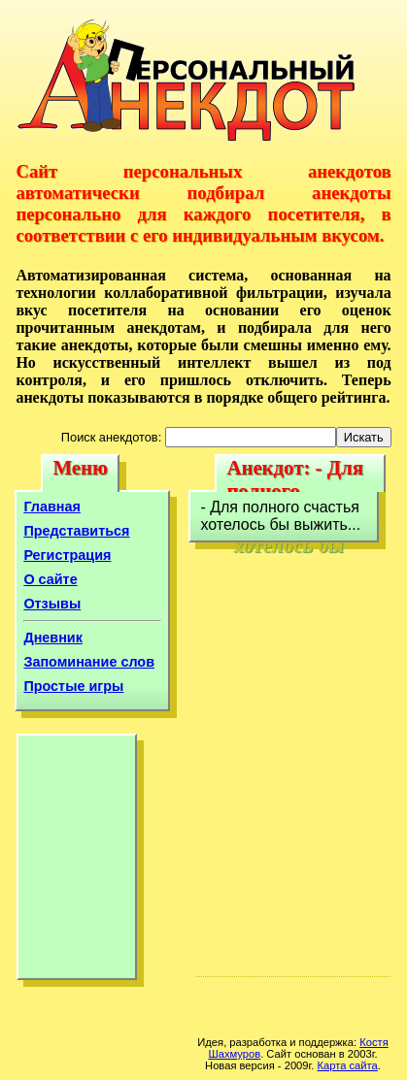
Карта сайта (347, 1065)
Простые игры (73, 686)
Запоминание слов (88, 662)
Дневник (53, 637)
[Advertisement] (76, 861)
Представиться (76, 531)
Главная (52, 506)
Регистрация (67, 555)
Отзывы (52, 603)
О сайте (50, 579)
